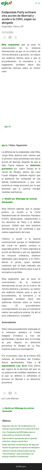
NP (22, 26)
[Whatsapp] (4, 37)
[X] (15, 37)
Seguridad (7, 26)
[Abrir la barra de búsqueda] (36, 3)
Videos (16, 26)
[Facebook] (10, 37)
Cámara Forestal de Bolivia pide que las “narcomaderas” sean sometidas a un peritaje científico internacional (18, 454)
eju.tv (7, 126)
